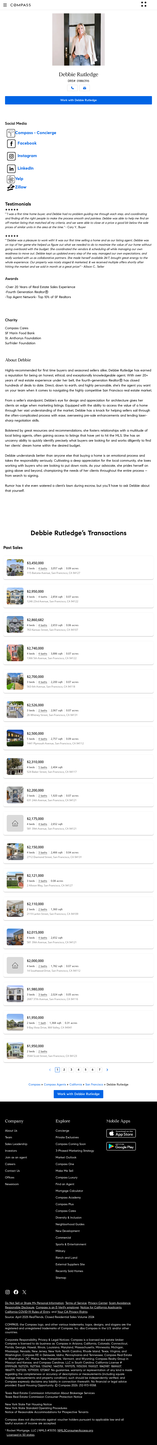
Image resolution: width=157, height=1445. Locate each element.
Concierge (62, 1130)
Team (8, 1137)
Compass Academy (68, 1197)
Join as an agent (16, 1157)
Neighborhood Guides (70, 1224)
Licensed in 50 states (20, 1435)
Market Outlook (66, 1157)
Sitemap (61, 1278)
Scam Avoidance (120, 1303)
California (75, 1084)
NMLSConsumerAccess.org (75, 1430)
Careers (10, 1164)
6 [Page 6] (92, 1069)
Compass (35, 1084)
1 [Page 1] (57, 1069)
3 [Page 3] (71, 1069)
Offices (9, 1177)
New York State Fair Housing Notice (28, 1404)
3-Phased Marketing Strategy (75, 1151)
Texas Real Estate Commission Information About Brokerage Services (50, 1393)
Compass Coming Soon (71, 1144)
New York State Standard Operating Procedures (36, 1408)
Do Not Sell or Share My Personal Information (34, 1303)
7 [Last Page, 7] (99, 1069)
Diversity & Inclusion (69, 1217)
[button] (5, 5)
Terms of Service (76, 1303)
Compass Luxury (66, 1177)
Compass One (65, 1164)
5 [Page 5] (85, 1069)
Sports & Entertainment (71, 1244)
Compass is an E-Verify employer (57, 1307)
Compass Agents (55, 1084)
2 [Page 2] (64, 1069)
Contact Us (12, 1171)
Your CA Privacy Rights (72, 1312)
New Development (68, 1231)
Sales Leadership (16, 1144)
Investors (11, 1151)
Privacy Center (97, 1303)
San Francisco (94, 1084)
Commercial (63, 1237)
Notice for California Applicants (101, 1307)
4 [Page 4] (78, 1069)
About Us (11, 1130)
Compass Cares (66, 1211)
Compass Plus (65, 1204)
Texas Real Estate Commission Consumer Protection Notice (43, 1397)
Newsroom (12, 1184)
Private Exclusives (67, 1137)
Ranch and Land (66, 1257)
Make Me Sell (64, 1171)
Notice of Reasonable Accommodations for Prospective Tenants (46, 1412)
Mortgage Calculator (69, 1191)
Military (60, 1251)
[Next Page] (107, 1069)
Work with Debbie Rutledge (78, 100)
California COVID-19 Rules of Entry (27, 1312)
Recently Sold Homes (69, 1271)
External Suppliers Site (70, 1264)
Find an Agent (65, 1184)
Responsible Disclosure (19, 1307)
